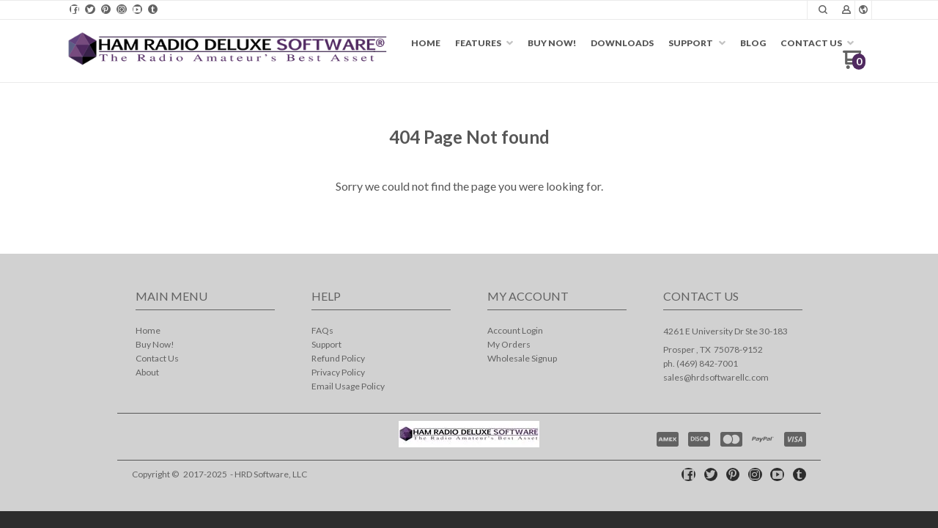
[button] (846, 10)
